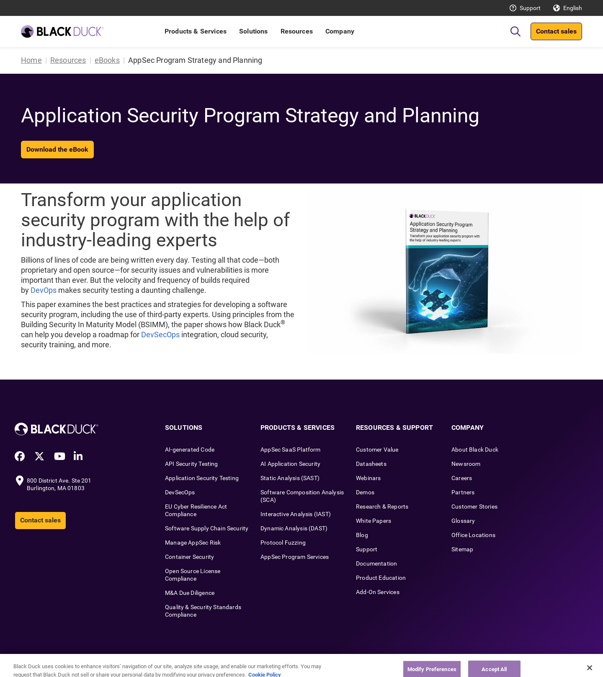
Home (31, 60)
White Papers (373, 520)
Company (339, 31)
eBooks (107, 60)
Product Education (381, 577)
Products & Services (196, 31)
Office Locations (473, 535)
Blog (362, 535)
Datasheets (371, 463)
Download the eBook (57, 149)
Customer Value (377, 449)
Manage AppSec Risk (193, 542)
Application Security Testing (202, 478)
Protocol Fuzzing (283, 542)
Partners (462, 492)
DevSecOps (160, 334)
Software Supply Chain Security (206, 528)
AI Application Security (290, 463)
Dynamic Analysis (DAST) (293, 528)
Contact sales (556, 31)
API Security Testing (191, 463)
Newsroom (465, 463)
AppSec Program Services (294, 556)
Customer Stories (474, 506)
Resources (297, 31)
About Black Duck (474, 449)
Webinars (368, 478)
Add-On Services (377, 592)
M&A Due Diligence (189, 592)
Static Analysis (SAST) (290, 478)
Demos (365, 492)
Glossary (463, 520)
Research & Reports (382, 506)
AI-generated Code (189, 449)
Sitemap (462, 549)
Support (530, 8)
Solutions (253, 31)
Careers (461, 478)
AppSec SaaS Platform (290, 449)
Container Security (189, 556)
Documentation (376, 563)
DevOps (44, 290)
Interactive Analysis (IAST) (295, 514)
